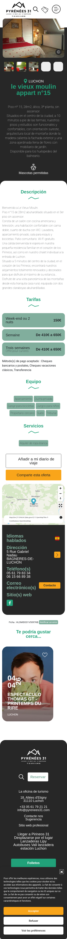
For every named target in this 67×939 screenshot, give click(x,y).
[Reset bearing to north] (60, 498)
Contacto (49, 585)
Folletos (33, 863)
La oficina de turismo (33, 791)
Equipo (33, 381)
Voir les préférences (34, 930)
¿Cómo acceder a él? (57, 555)
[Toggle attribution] (61, 517)
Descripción (33, 192)
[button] (61, 871)
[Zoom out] (60, 493)
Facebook (10, 603)
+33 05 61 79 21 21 (34, 806)
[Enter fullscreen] (60, 505)
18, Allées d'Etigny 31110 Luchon (33, 799)
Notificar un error (48, 622)
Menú (56, 9)
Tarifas (33, 299)
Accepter (33, 911)
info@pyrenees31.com (33, 810)
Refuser (33, 920)
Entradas (45, 9)
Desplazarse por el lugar (33, 838)
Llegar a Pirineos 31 (33, 834)
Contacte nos (33, 816)
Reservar (38, 777)
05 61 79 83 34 (18, 573)
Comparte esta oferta (33, 475)
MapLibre (12, 517)
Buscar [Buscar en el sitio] (35, 9)
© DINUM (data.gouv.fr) (25, 517)
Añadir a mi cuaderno (45, 655)
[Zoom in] (60, 488)
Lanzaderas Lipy (33, 841)
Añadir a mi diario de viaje (36, 461)
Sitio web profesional (33, 825)
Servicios (33, 426)
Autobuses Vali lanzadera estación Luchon (33, 846)
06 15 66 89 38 (18, 576)
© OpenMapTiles (40, 517)
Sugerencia (33, 819)
